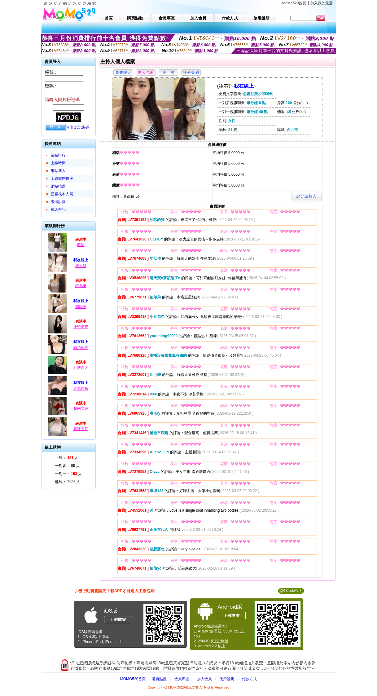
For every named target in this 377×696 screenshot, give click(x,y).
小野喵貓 (80, 326)
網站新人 (58, 171)
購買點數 (158, 679)
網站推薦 (58, 186)
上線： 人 (66, 458)
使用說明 (226, 679)
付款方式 (249, 679)
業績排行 (58, 155)
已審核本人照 (62, 194)
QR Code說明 (290, 590)
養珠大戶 (80, 429)
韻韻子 (80, 307)
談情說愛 (58, 202)
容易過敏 (80, 388)
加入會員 (204, 679)
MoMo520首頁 (294, 3)
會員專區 (181, 679)
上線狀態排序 (62, 178)
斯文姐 (80, 266)
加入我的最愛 (321, 3)
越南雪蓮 (80, 408)
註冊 (69, 127)
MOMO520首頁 (133, 679)
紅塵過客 (80, 367)
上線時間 (58, 163)
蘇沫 (81, 245)
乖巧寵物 (80, 348)
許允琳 (80, 286)
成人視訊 (58, 209)
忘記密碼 (81, 127)
